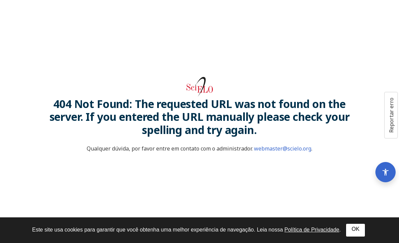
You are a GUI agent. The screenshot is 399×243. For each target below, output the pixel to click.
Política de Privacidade (311, 230)
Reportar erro (391, 115)
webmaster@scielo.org (282, 148)
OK (355, 229)
